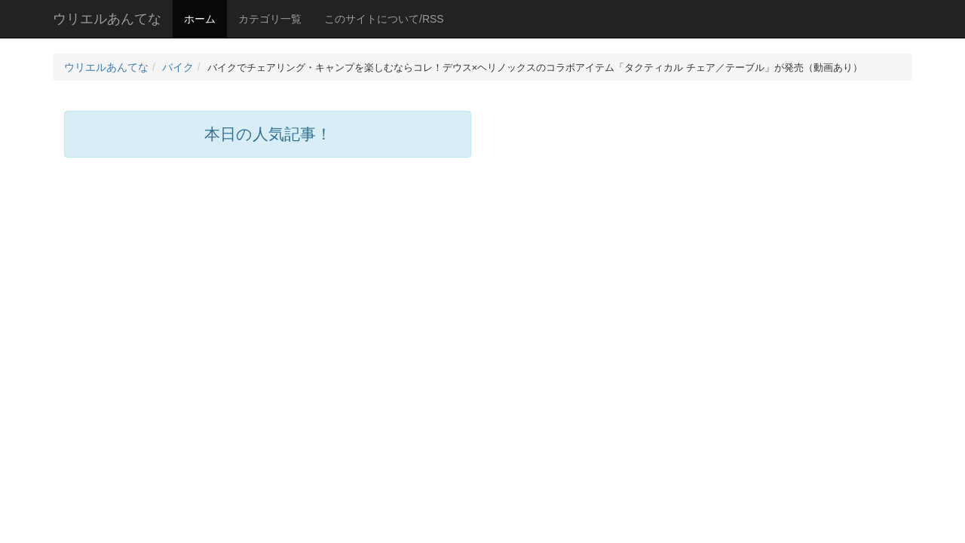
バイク (178, 67)
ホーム (200, 19)
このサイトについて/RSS (384, 19)
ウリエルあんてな (107, 18)
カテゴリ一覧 (270, 19)
